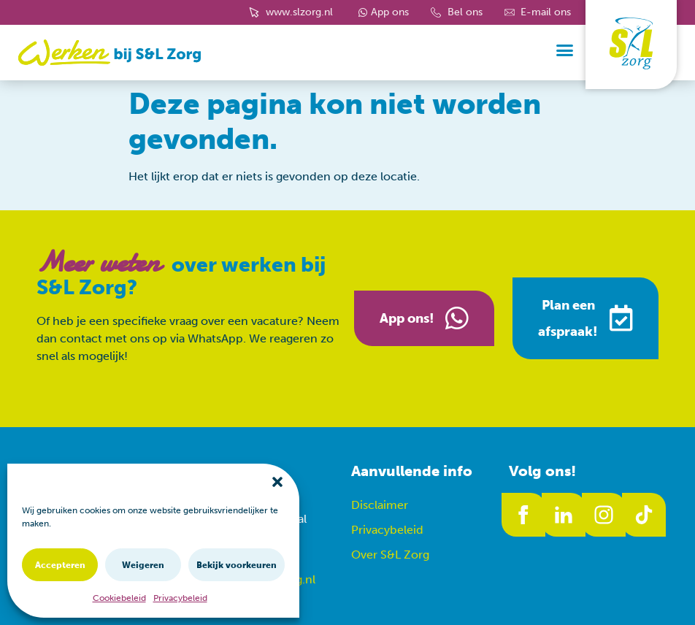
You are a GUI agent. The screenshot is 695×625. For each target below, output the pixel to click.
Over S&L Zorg (390, 554)
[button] (277, 482)
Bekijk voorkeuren (236, 565)
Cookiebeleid (119, 598)
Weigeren (143, 565)
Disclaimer (379, 505)
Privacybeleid (180, 598)
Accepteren (60, 565)
